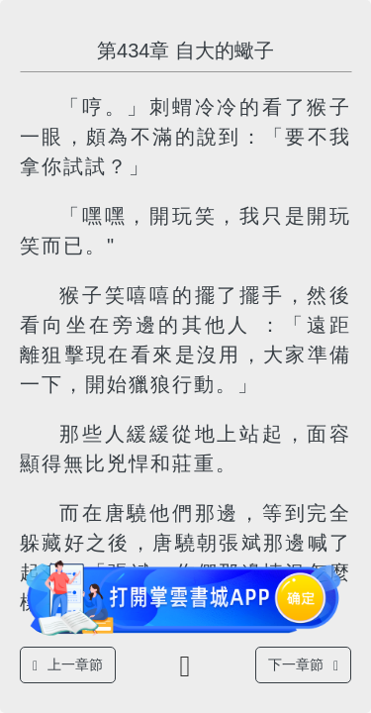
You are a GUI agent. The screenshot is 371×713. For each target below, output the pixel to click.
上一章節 (68, 665)
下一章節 (303, 665)
